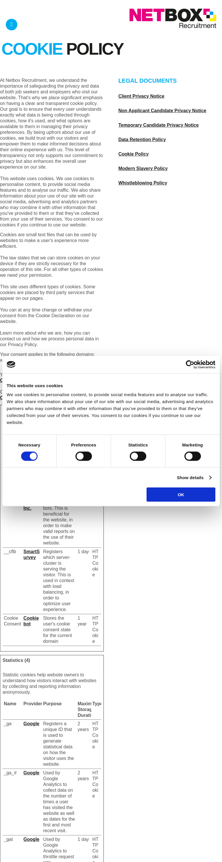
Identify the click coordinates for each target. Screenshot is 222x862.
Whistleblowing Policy (142, 182)
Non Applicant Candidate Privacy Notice (162, 110)
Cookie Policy (133, 154)
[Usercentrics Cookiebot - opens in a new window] (190, 364)
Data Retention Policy (142, 139)
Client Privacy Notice (141, 96)
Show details (190, 477)
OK (181, 494)
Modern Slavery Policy (143, 168)
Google (31, 723)
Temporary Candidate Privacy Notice (158, 125)
